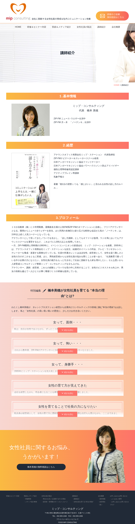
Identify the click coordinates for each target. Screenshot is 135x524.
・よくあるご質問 (116, 499)
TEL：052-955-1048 (59, 516)
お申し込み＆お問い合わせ (118, 496)
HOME (18, 27)
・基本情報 (101, 499)
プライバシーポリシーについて (67, 519)
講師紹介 (101, 27)
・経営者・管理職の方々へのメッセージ (55, 502)
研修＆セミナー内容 (36, 27)
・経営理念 (101, 502)
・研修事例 (27, 499)
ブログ (112, 504)
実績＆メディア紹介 (61, 27)
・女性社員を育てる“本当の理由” (82, 502)
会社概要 (116, 27)
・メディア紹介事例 (30, 502)
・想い (100, 504)
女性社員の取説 (84, 27)
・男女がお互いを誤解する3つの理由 (54, 499)
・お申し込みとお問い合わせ (119, 502)
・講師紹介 (75, 499)
